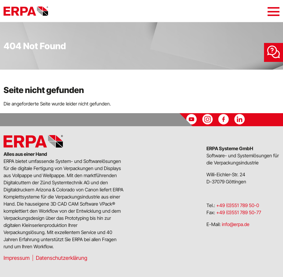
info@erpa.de (235, 224)
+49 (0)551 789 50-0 (237, 205)
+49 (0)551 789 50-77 (238, 212)
